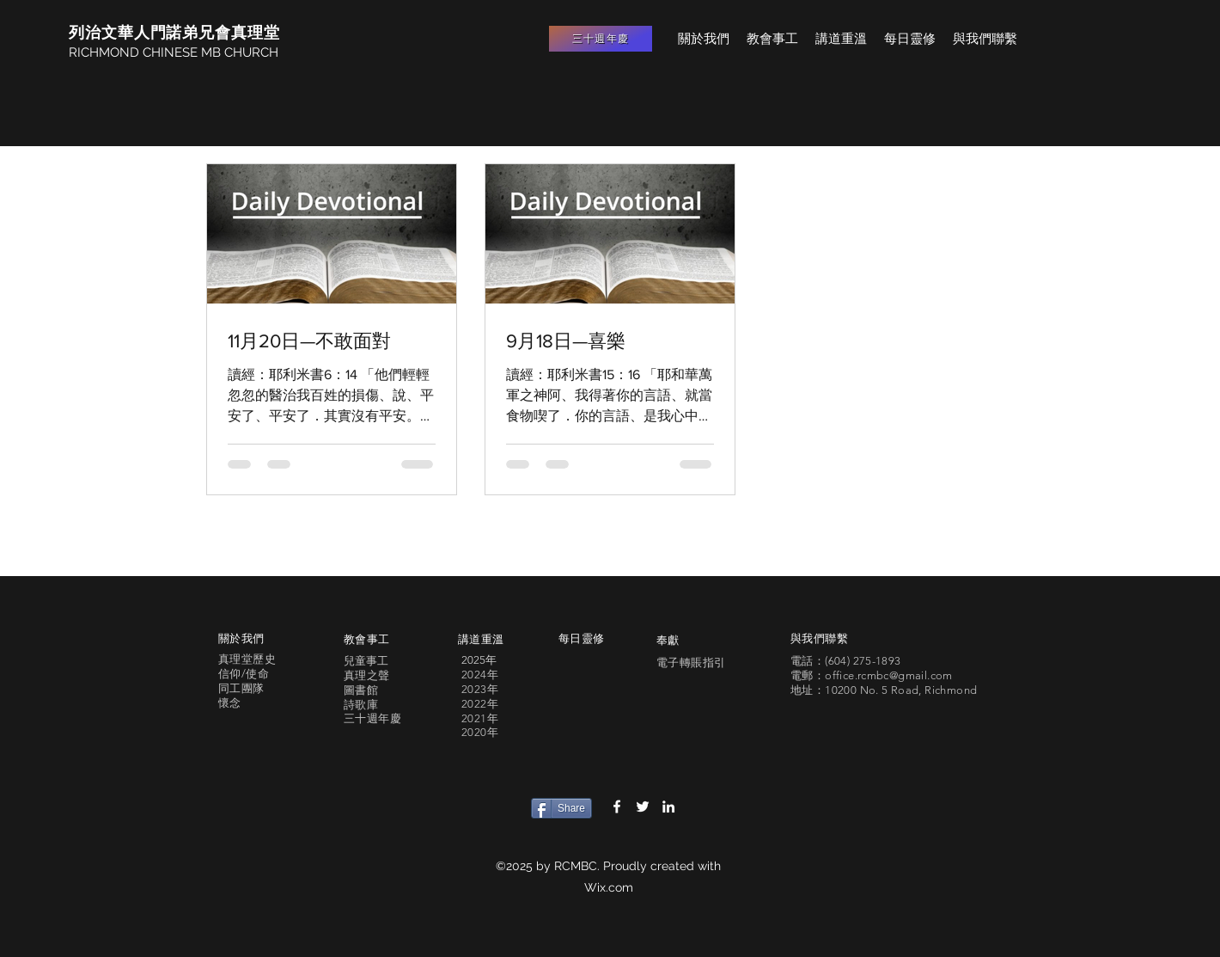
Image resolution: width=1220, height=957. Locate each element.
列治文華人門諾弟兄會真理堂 (174, 32)
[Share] (561, 808)
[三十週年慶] (600, 39)
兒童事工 (366, 660)
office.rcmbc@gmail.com (889, 675)
